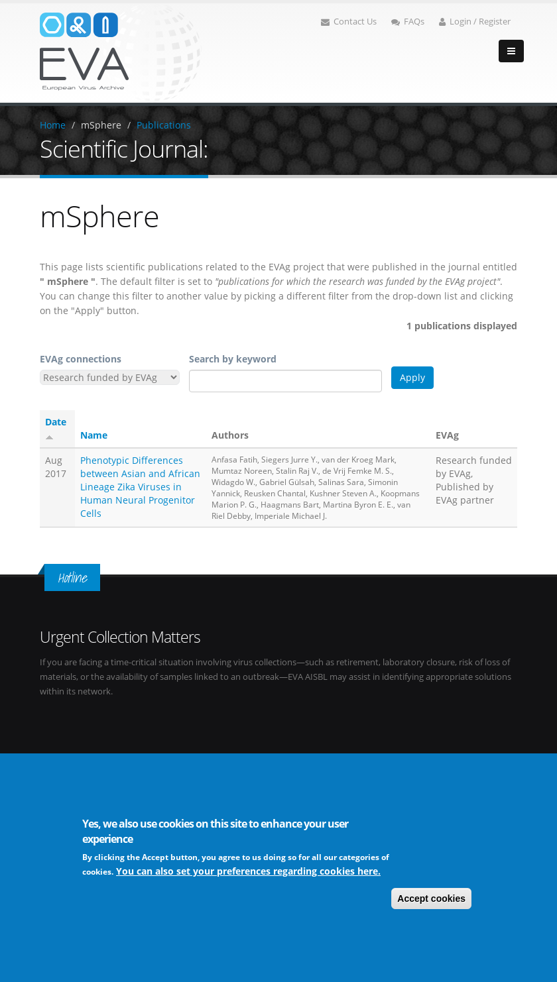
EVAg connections (80, 359)
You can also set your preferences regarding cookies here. (248, 871)
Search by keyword (233, 359)
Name (93, 435)
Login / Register (475, 21)
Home (53, 125)
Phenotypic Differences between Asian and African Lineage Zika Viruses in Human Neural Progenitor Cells (140, 486)
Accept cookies (431, 898)
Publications (164, 125)
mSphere (101, 125)
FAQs (407, 21)
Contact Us (349, 21)
